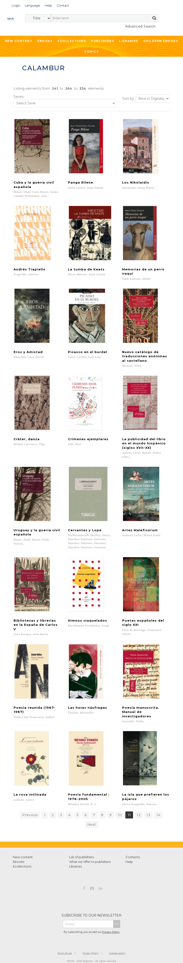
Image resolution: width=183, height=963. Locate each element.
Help (129, 857)
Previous (30, 810)
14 (158, 810)
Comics (91, 51)
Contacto (133, 852)
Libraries (128, 41)
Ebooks (45, 41)
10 (120, 810)
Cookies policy (117, 948)
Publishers (102, 41)
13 (148, 810)
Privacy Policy (111, 927)
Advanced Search (140, 26)
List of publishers (81, 852)
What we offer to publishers (90, 857)
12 (139, 810)
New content (23, 852)
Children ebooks (160, 41)
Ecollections (72, 41)
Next (91, 820)
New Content (18, 41)
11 (129, 810)
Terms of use (65, 948)
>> (117, 919)
